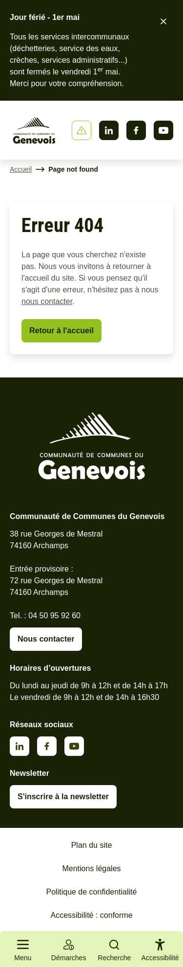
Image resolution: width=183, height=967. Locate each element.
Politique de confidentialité (91, 892)
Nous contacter (46, 639)
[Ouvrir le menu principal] (23, 949)
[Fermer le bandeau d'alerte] (163, 21)
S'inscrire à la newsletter (63, 796)
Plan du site (91, 845)
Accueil (21, 169)
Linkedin (109, 130)
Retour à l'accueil (61, 330)
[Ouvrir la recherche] (115, 949)
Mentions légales (91, 868)
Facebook (136, 130)
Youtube (163, 130)
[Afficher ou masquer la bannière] (81, 130)
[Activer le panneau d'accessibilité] (160, 952)
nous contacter (46, 301)
